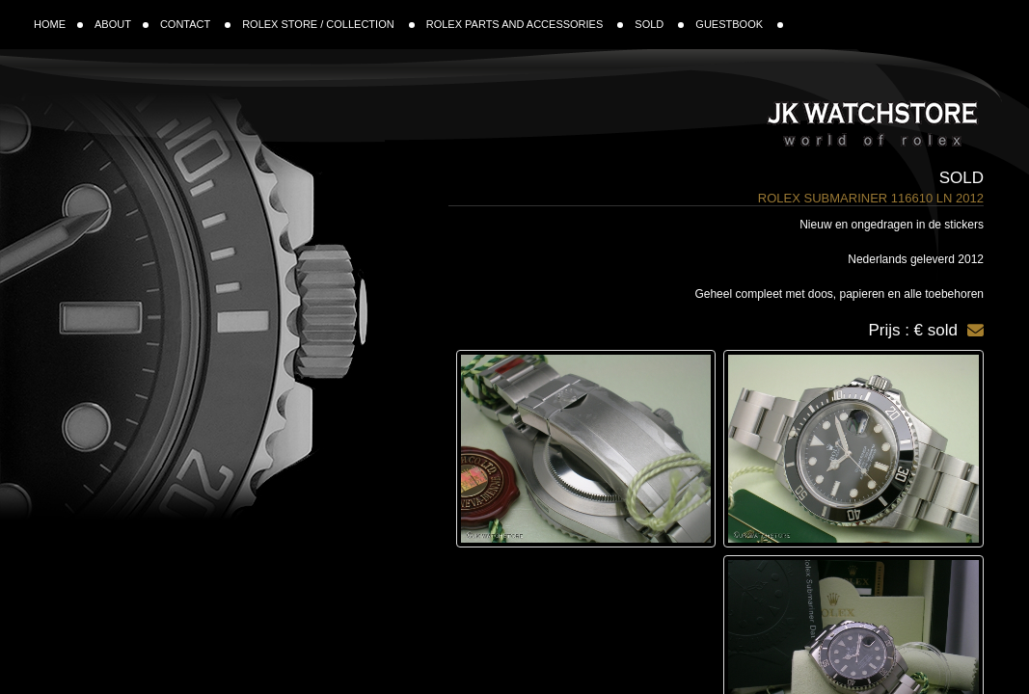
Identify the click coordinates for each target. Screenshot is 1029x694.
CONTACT (195, 24)
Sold (961, 178)
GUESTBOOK (739, 24)
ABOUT (122, 24)
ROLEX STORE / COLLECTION (328, 24)
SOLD (659, 24)
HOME (58, 24)
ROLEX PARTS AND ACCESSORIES (525, 24)
